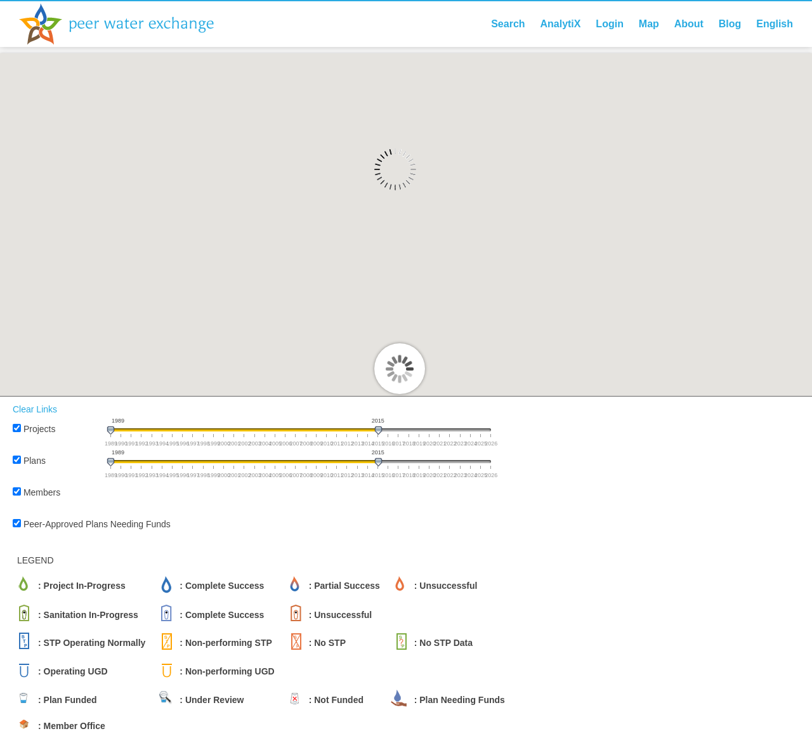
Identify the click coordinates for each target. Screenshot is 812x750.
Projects (39, 429)
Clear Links (35, 409)
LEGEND (35, 560)
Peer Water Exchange (127, 24)
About (689, 23)
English (774, 23)
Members (41, 492)
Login (610, 23)
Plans (34, 461)
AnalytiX (560, 23)
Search (508, 23)
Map (649, 23)
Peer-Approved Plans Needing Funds (97, 524)
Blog (730, 23)
